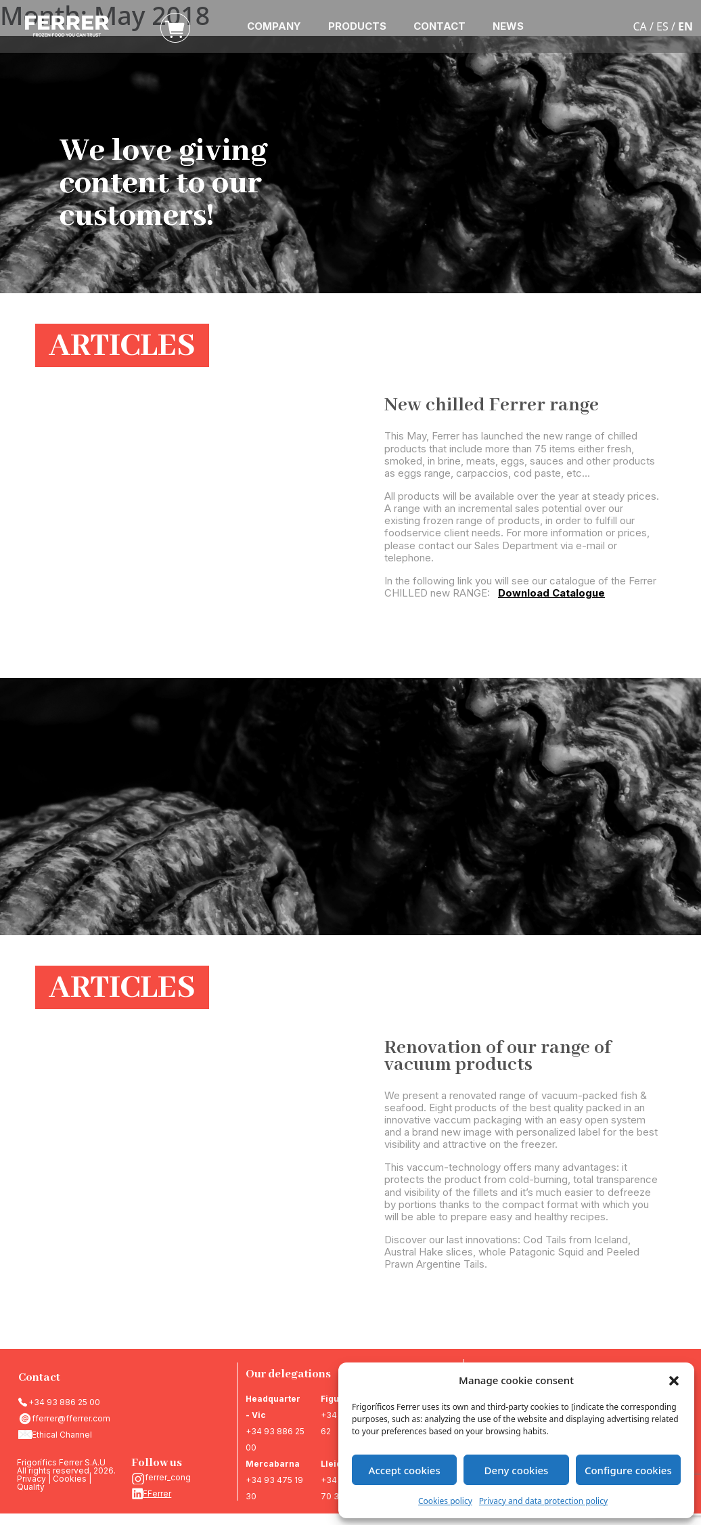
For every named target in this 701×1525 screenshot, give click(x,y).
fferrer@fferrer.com (71, 1418)
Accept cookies (404, 1470)
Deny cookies (516, 1470)
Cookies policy (445, 1501)
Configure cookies (628, 1470)
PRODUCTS (357, 26)
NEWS (508, 26)
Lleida (334, 1464)
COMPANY (274, 26)
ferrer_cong (168, 1477)
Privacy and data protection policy (543, 1501)
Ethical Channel (62, 1435)
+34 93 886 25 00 (64, 1402)
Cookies (70, 1479)
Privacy (31, 1479)
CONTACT (439, 26)
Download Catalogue (551, 592)
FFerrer (157, 1493)
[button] (674, 1380)
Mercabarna (273, 1464)
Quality (31, 1487)
